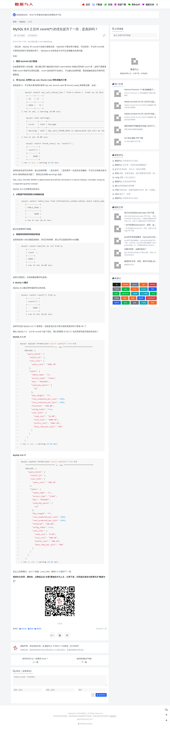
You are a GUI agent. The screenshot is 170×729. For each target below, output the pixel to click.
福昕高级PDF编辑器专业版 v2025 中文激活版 (143, 126)
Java (125, 289)
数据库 (37, 628)
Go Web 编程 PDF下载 (133, 138)
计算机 (143, 302)
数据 (30, 628)
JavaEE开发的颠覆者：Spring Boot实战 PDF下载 (144, 237)
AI (117, 284)
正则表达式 (151, 298)
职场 (134, 302)
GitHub (152, 284)
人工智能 (144, 293)
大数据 (116, 298)
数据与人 (49, 646)
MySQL (22, 21)
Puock (90, 724)
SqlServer (125, 293)
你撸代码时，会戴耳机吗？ (135, 249)
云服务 (135, 293)
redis (116, 293)
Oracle (143, 289)
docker (125, 284)
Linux (135, 289)
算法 (125, 302)
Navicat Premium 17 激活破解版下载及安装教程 (144, 89)
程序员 (116, 302)
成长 (124, 298)
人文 (153, 293)
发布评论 (101, 695)
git (144, 284)
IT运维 (116, 289)
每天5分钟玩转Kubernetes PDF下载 (139, 212)
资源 (152, 302)
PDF (152, 289)
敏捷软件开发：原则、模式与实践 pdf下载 (141, 261)
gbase (134, 284)
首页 (15, 21)
